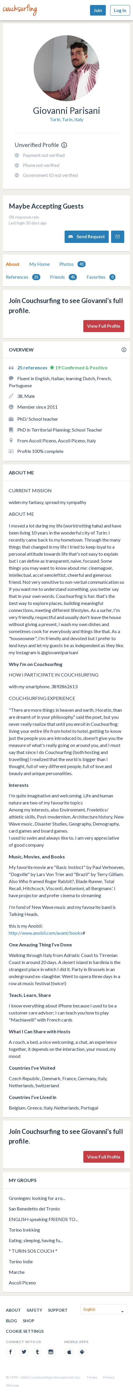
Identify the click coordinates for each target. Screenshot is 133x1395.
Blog (11, 1320)
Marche (17, 1272)
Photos (72, 264)
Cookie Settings (25, 1331)
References (23, 277)
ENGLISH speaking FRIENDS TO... (43, 1219)
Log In (120, 10)
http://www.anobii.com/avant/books (45, 933)
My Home (39, 264)
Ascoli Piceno (22, 1282)
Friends (63, 277)
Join (98, 10)
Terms (92, 1377)
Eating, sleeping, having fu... (36, 1240)
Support (58, 1310)
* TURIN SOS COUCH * (33, 1251)
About (13, 264)
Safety (34, 1310)
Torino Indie (21, 1261)
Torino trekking (24, 1229)
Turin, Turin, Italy (66, 119)
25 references (32, 367)
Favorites (101, 277)
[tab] (13, 264)
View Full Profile (103, 326)
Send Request (86, 236)
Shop (28, 1320)
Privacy (109, 1377)
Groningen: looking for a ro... (37, 1198)
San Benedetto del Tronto (34, 1208)
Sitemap (12, 1385)
